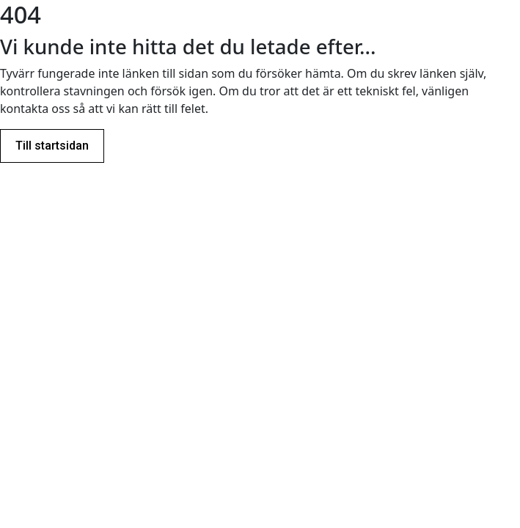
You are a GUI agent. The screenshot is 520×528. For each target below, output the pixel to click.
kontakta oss (35, 108)
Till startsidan (52, 146)
